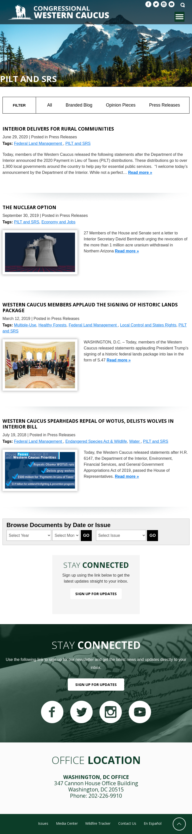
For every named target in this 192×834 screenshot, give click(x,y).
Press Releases (164, 105)
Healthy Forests (52, 325)
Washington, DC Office (96, 776)
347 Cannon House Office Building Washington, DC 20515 (96, 786)
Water (135, 441)
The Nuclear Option (29, 207)
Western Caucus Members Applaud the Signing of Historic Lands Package (90, 307)
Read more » (140, 172)
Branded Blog (79, 105)
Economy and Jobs (59, 222)
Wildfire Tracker (97, 823)
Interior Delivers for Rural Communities (58, 128)
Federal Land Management (38, 143)
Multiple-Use (25, 325)
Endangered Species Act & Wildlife (96, 441)
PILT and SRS (77, 143)
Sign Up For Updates (96, 593)
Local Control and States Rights (148, 325)
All (49, 105)
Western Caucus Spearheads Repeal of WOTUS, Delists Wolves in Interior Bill (88, 424)
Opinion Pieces (121, 105)
